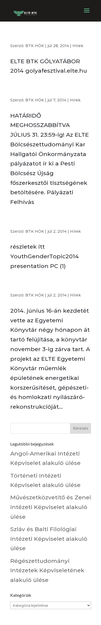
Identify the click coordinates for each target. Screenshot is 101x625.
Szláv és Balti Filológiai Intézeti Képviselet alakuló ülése (48, 539)
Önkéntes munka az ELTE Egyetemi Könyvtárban (42, 286)
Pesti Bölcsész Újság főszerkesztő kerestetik (42, 91)
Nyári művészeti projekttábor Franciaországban (38, 222)
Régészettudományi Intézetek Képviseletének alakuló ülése (47, 570)
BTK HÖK (34, 45)
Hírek (77, 45)
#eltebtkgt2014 (25, 38)
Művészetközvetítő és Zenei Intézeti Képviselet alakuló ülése (50, 507)
